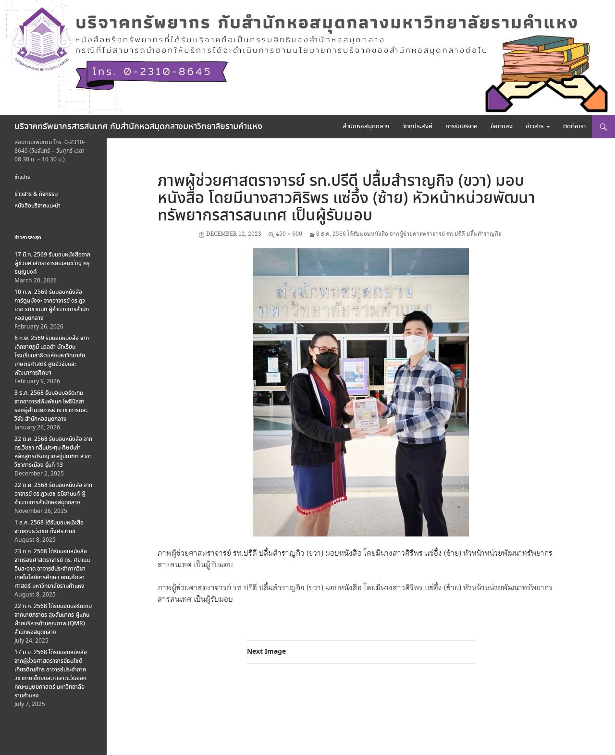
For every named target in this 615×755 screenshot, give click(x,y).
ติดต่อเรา (574, 126)
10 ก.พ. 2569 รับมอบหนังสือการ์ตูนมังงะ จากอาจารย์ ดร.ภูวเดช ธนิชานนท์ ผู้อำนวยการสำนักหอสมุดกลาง (51, 305)
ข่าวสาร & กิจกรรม (36, 194)
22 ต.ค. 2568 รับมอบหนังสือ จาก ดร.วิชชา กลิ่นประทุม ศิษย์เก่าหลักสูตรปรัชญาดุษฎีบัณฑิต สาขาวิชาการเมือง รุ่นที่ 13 (53, 452)
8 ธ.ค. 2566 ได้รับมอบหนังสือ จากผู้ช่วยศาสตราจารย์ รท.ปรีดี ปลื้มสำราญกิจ (409, 234)
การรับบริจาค (461, 126)
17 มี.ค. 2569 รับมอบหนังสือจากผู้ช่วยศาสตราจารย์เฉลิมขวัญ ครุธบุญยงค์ (52, 263)
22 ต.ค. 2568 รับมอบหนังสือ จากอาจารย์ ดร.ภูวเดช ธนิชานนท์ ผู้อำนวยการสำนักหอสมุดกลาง (53, 494)
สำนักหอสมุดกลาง (366, 126)
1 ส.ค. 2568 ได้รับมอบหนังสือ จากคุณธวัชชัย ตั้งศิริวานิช (49, 527)
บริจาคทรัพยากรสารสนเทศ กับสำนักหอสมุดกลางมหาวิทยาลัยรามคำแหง (138, 127)
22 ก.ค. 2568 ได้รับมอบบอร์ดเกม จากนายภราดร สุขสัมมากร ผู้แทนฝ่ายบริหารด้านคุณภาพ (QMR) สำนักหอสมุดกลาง (53, 619)
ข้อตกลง (502, 126)
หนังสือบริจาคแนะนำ (37, 206)
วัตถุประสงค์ (417, 126)
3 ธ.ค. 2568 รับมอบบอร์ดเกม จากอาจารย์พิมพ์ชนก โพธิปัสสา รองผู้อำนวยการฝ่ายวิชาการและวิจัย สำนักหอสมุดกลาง (50, 406)
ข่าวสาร (534, 126)
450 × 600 (289, 234)
